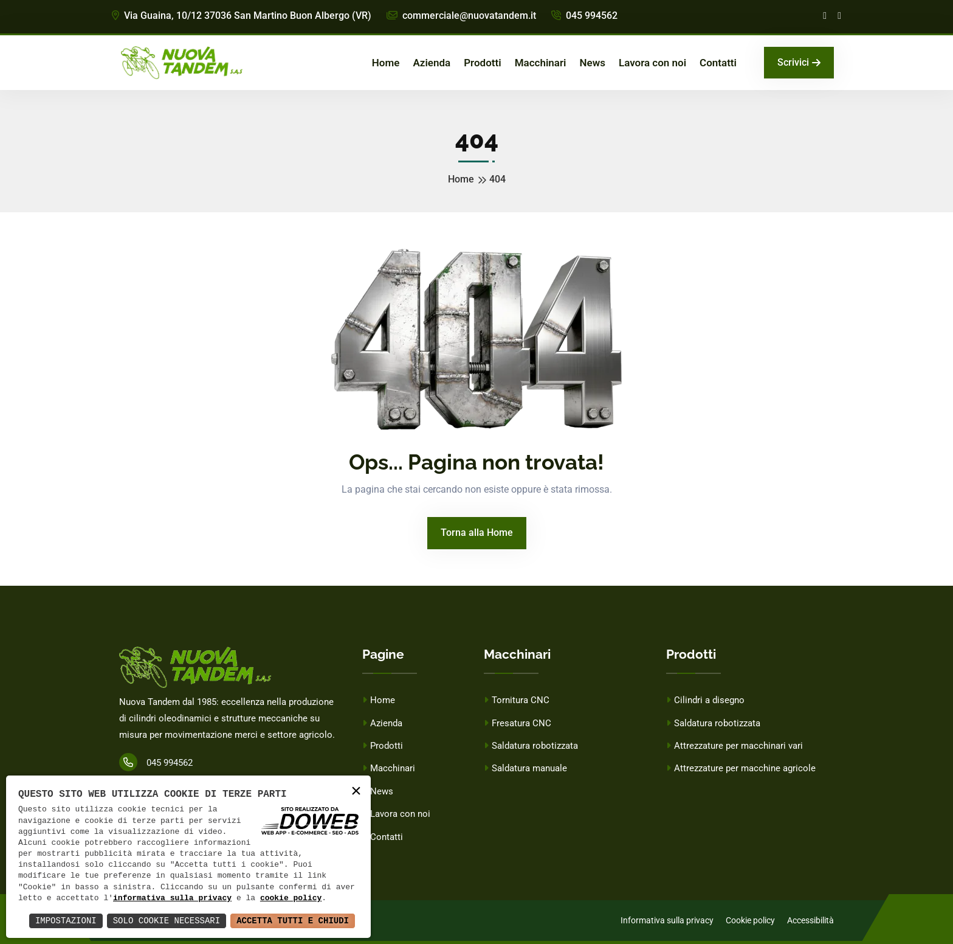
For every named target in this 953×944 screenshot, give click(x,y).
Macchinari (540, 63)
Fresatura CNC (517, 723)
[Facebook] (825, 16)
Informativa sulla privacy (667, 920)
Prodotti (482, 63)
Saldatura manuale (525, 768)
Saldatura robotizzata (531, 745)
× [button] (356, 791)
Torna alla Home (477, 532)
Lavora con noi (652, 63)
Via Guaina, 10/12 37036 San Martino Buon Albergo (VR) (241, 15)
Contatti (718, 63)
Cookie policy (750, 920)
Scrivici (799, 62)
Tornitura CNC (516, 700)
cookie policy (291, 898)
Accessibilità (810, 920)
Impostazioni (66, 920)
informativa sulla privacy (172, 898)
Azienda (431, 63)
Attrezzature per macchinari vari (734, 745)
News (592, 63)
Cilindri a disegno (705, 700)
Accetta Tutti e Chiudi (292, 920)
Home (386, 63)
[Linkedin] (839, 16)
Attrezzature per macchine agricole (741, 768)
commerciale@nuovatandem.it (461, 15)
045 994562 (584, 15)
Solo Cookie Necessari (166, 920)
